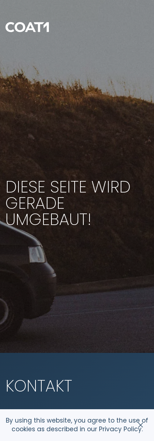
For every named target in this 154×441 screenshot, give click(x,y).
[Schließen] (140, 425)
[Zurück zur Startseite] (27, 27)
